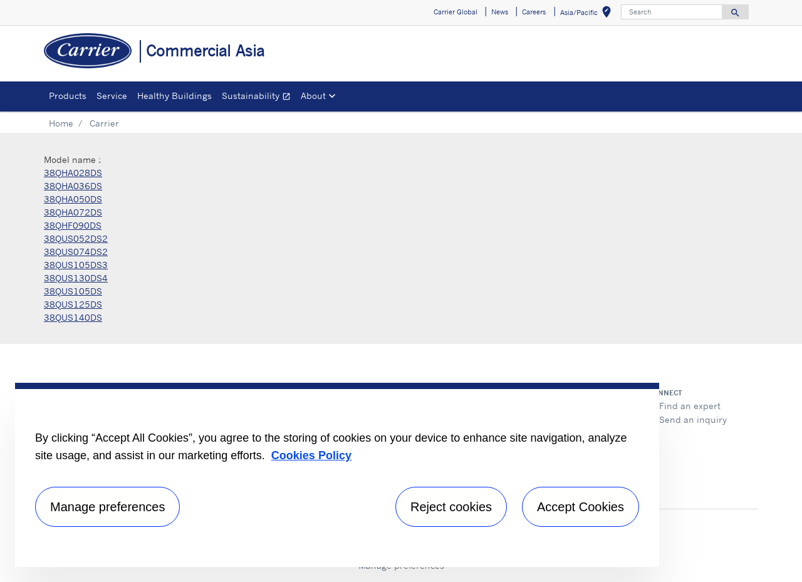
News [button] (499, 12)
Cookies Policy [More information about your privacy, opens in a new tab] (311, 455)
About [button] (313, 95)
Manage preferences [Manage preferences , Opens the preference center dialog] (107, 507)
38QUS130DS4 (76, 278)
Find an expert (690, 405)
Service (111, 95)
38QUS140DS (73, 317)
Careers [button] (534, 12)
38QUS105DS (73, 291)
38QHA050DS (73, 199)
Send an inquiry (693, 419)
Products (67, 95)
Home (61, 123)
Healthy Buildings (174, 95)
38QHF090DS (73, 225)
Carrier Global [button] (455, 12)
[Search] (671, 11)
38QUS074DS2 (76, 251)
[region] (337, 475)
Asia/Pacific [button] (588, 14)
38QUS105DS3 (76, 264)
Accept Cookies (580, 507)
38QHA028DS (73, 172)
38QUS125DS (73, 304)
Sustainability (259, 97)
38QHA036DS (73, 185)
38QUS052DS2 (76, 238)
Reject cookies (451, 507)
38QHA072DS (73, 212)
